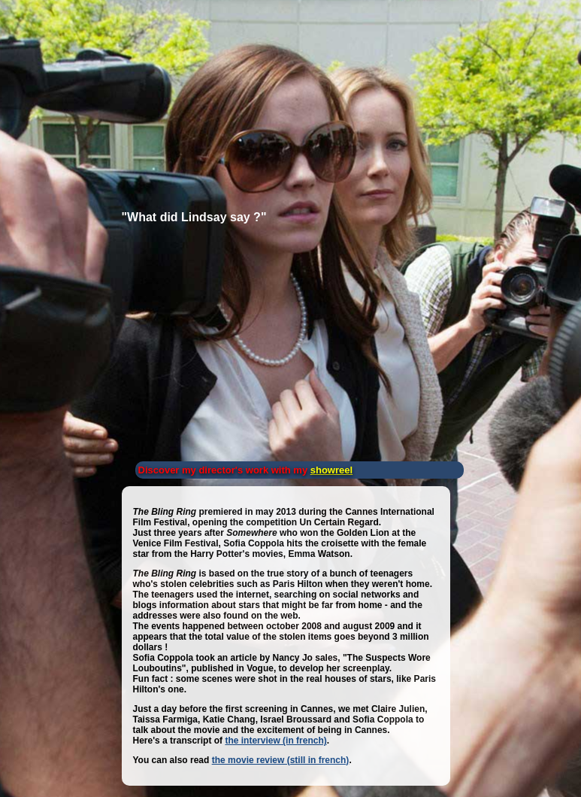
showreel (331, 470)
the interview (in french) (275, 740)
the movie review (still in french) (281, 760)
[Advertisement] (116, 98)
